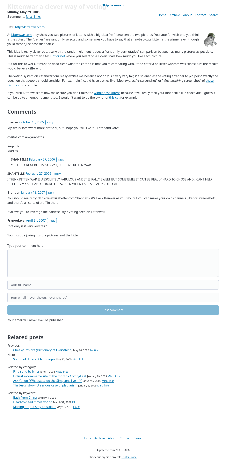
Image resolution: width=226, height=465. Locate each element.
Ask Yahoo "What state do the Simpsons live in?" (47, 381)
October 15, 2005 (31, 122)
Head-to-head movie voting (32, 402)
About (187, 15)
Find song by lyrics (26, 371)
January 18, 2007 (33, 192)
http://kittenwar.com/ (30, 27)
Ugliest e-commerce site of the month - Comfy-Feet (49, 376)
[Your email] (113, 297)
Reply (50, 122)
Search (214, 15)
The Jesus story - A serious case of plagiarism (45, 385)
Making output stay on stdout (34, 407)
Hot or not (57, 56)
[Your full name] (113, 285)
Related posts (25, 337)
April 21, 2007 (36, 220)
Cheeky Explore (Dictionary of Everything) (42, 350)
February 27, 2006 (42, 159)
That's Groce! (129, 457)
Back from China (25, 398)
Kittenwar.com (21, 35)
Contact (200, 15)
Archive (174, 15)
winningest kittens (107, 93)
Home (162, 15)
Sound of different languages (34, 359)
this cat (114, 97)
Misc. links (33, 17)
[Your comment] (113, 263)
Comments (21, 111)
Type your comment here (25, 246)
